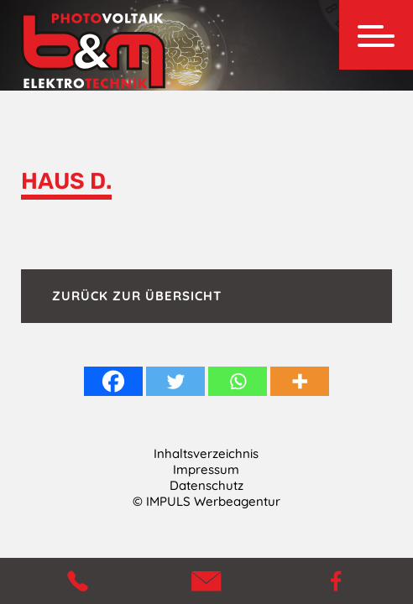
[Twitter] (175, 381)
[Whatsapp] (237, 381)
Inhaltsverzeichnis (206, 453)
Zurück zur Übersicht (137, 296)
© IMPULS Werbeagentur (206, 501)
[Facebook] (113, 381)
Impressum (206, 469)
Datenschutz (206, 485)
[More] (299, 381)
